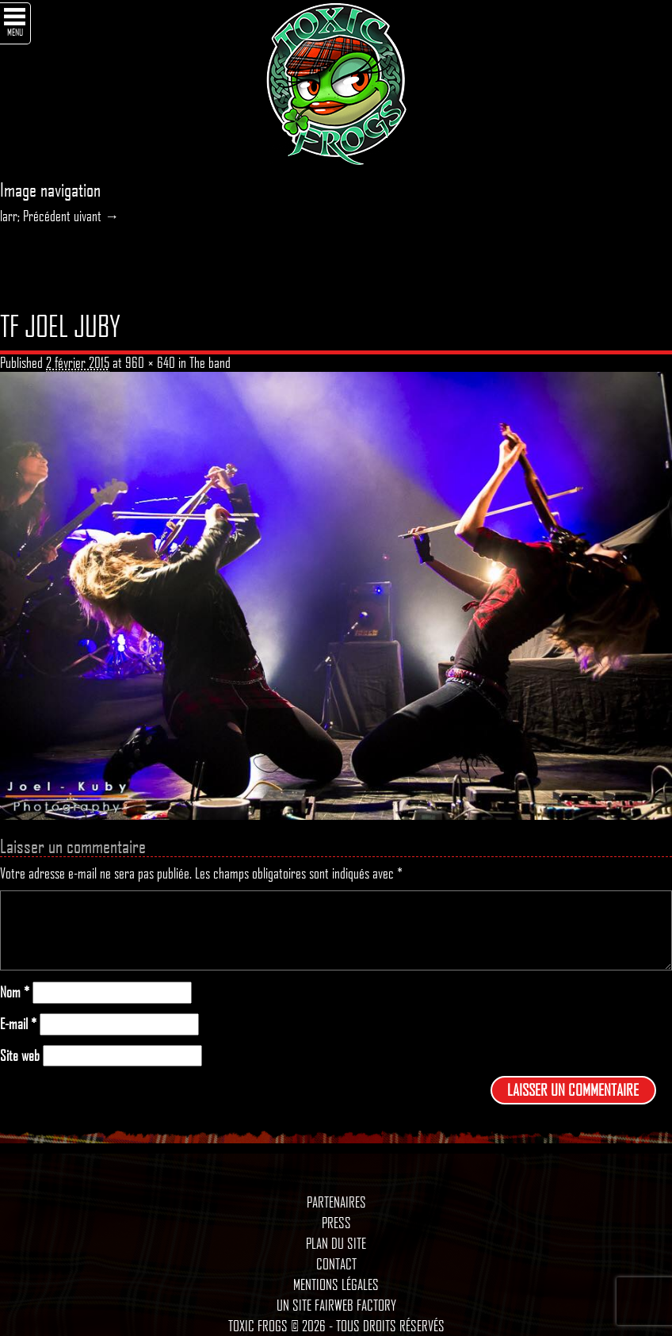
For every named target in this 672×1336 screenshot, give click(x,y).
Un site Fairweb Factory (336, 1305)
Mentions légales (336, 1284)
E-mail (18, 1024)
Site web (20, 1055)
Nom (14, 992)
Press (336, 1222)
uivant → (96, 215)
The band (210, 362)
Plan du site (336, 1243)
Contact (336, 1264)
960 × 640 (150, 362)
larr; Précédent (35, 215)
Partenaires (336, 1202)
